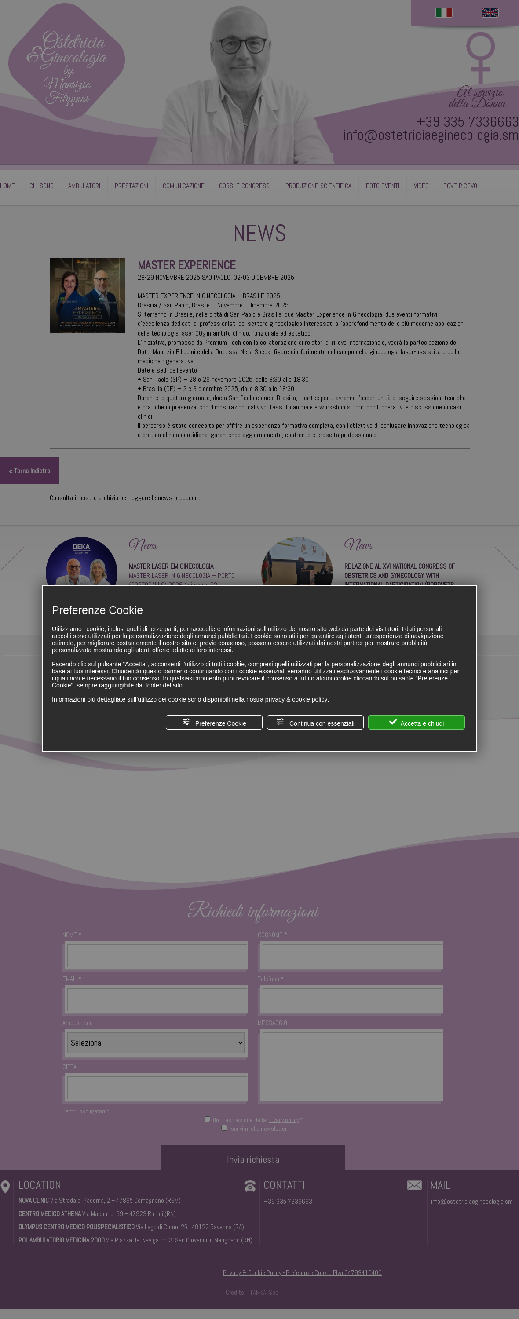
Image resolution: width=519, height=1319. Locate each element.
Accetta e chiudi (416, 722)
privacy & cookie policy (296, 699)
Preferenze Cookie (214, 722)
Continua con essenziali (315, 722)
